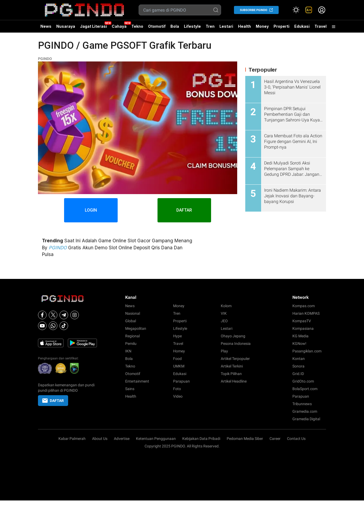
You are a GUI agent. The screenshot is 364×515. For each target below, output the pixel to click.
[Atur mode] (296, 10)
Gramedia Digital (306, 419)
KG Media (300, 336)
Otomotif (157, 26)
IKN (128, 351)
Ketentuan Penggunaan (156, 438)
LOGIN (91, 210)
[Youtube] (42, 325)
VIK (224, 313)
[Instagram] (74, 315)
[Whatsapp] (53, 325)
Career (275, 438)
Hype (177, 336)
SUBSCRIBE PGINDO (253, 10)
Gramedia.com (304, 411)
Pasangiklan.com (306, 351)
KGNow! (299, 343)
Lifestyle (192, 26)
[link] (308, 10)
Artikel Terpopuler (235, 358)
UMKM (178, 366)
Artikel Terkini (232, 366)
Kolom (226, 306)
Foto (177, 389)
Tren (210, 26)
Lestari (226, 28)
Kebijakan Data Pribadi (201, 438)
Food (177, 358)
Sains (129, 389)
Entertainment (137, 381)
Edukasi (302, 26)
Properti (281, 26)
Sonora (298, 366)
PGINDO (45, 59)
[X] (53, 315)
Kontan (298, 358)
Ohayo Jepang (233, 336)
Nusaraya (65, 26)
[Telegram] (64, 315)
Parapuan (181, 381)
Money (262, 26)
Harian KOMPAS (306, 313)
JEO (224, 321)
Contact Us (296, 438)
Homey (179, 351)
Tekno (137, 26)
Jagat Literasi (93, 26)
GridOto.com (303, 381)
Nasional (132, 313)
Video (178, 396)
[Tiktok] (64, 325)
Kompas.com (303, 306)
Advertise (122, 438)
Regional (132, 336)
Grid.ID (298, 374)
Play (224, 351)
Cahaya (119, 26)
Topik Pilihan (231, 374)
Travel (320, 26)
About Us (99, 438)
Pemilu (130, 343)
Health (244, 26)
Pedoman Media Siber (245, 438)
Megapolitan (135, 328)
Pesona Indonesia (236, 343)
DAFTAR (184, 210)
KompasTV (301, 321)
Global (130, 321)
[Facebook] (42, 315)
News (45, 26)
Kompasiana (303, 328)
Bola (174, 26)
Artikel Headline (234, 381)
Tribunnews (302, 404)
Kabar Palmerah (72, 438)
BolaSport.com (304, 389)
